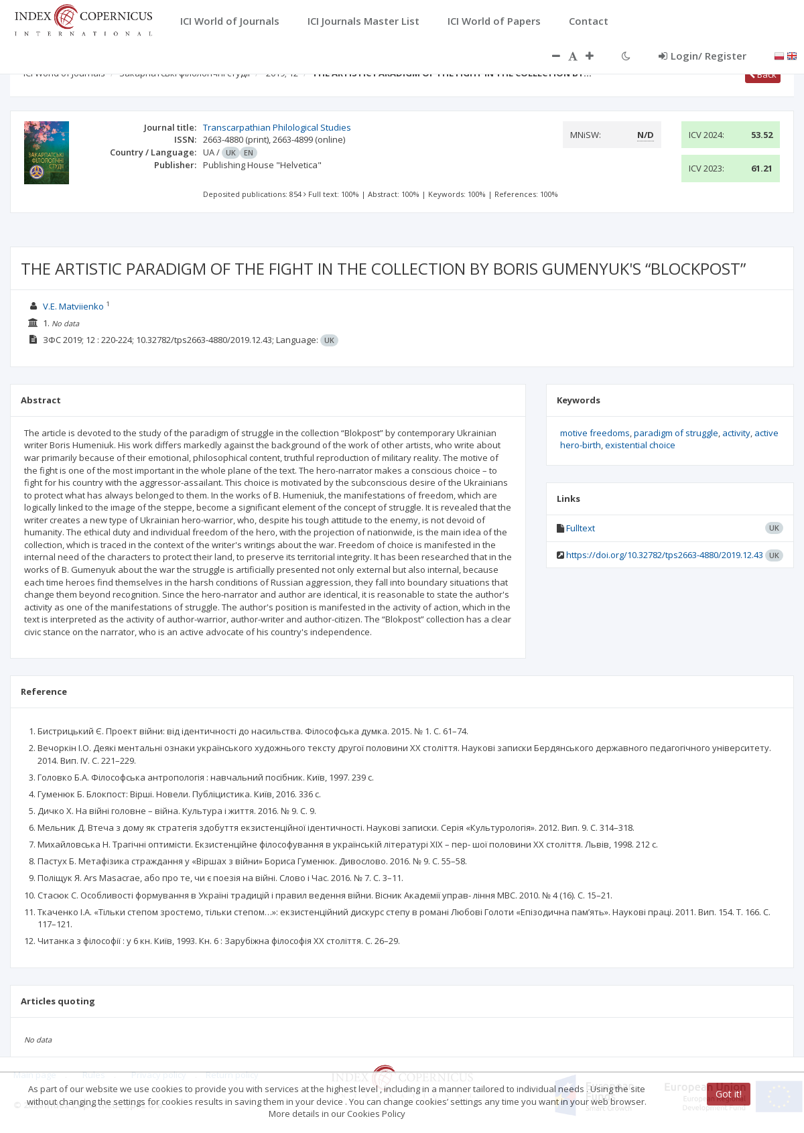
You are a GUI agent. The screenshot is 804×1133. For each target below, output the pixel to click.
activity (736, 433)
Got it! (729, 1093)
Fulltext (580, 528)
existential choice (640, 445)
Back (763, 74)
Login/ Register (702, 55)
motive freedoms (595, 433)
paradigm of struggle (676, 433)
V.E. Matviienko (73, 306)
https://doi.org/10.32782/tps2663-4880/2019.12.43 (664, 555)
